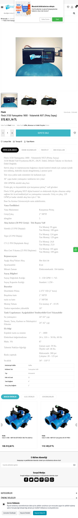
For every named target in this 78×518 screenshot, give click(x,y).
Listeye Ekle (6, 141)
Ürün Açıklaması (10, 150)
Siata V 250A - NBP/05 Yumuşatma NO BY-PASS (56, 438)
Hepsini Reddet (25, 513)
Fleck (3, 112)
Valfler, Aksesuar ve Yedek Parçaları (34, 19)
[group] (39, 57)
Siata (3, 436)
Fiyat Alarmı (29, 141)
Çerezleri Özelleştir (9, 513)
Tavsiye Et (17, 141)
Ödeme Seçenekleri (29, 150)
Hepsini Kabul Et (40, 513)
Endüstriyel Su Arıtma (16, 19)
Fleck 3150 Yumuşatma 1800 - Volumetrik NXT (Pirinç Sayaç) (20, 20)
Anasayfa (4, 19)
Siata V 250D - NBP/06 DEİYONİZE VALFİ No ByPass (17, 438)
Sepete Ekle (43, 133)
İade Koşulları (59, 150)
